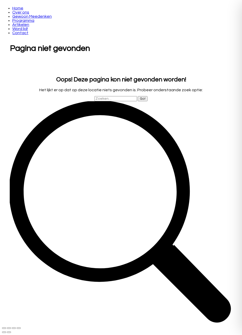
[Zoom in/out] (19, 328)
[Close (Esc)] (4, 328)
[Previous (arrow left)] (4, 332)
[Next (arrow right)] (9, 332)
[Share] (9, 328)
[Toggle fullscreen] (14, 328)
